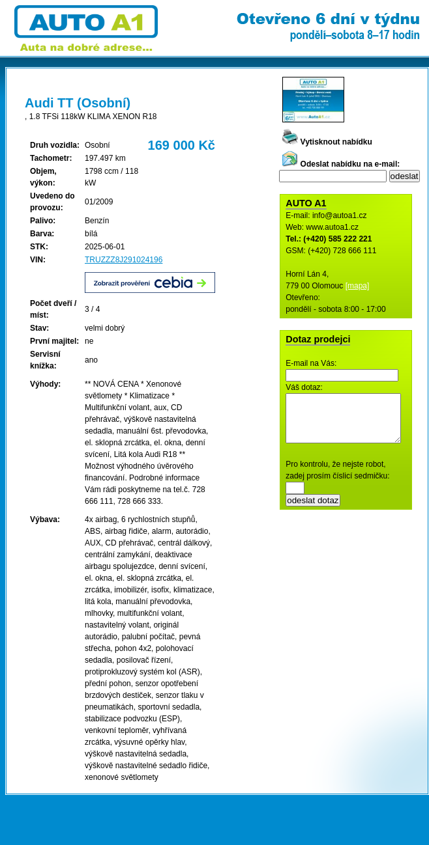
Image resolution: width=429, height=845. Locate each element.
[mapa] (358, 285)
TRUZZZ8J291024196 (123, 259)
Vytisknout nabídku (327, 141)
